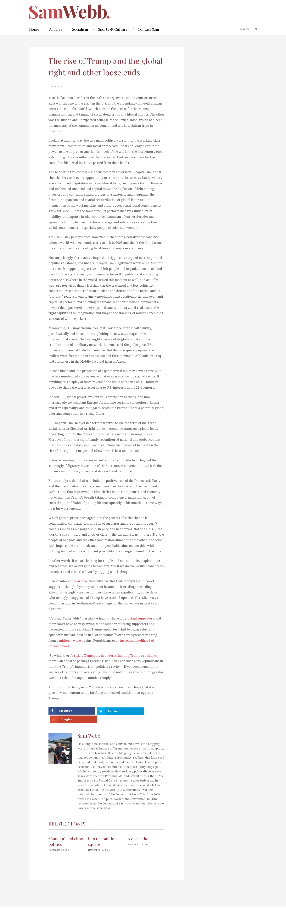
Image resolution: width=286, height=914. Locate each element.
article (82, 581)
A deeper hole (139, 830)
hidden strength (134, 672)
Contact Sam (148, 29)
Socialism (80, 29)
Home (34, 29)
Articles (55, 29)
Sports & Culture (113, 29)
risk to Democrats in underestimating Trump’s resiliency (115, 655)
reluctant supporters (138, 618)
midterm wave (70, 640)
